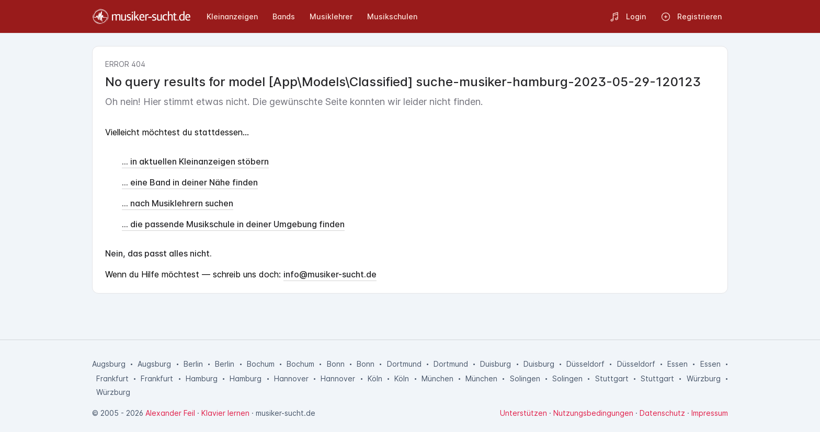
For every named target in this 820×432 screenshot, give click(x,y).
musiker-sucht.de (285, 412)
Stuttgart (612, 378)
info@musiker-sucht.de (330, 274)
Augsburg (109, 363)
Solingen (525, 378)
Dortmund (404, 363)
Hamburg (202, 378)
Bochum (261, 363)
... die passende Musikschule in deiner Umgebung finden (233, 224)
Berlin (193, 363)
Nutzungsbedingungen (593, 412)
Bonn (336, 363)
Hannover (291, 378)
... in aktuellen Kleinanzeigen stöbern (195, 161)
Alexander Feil (170, 412)
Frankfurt (112, 378)
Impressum (709, 412)
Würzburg (704, 378)
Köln (375, 378)
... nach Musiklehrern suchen (177, 203)
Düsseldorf (585, 363)
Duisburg (495, 363)
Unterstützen (523, 412)
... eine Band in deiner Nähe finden (190, 182)
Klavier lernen (225, 412)
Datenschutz (662, 412)
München (437, 378)
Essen (677, 363)
